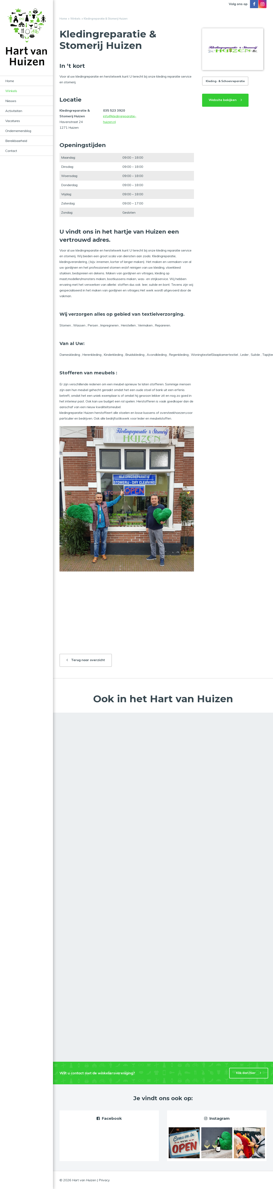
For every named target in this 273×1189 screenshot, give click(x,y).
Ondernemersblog (18, 131)
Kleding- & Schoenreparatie (225, 81)
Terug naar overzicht (88, 660)
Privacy (104, 1180)
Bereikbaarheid (16, 141)
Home (9, 81)
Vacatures (12, 121)
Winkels (11, 91)
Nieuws (10, 101)
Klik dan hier (246, 1073)
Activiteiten (13, 111)
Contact (11, 151)
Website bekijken (223, 100)
